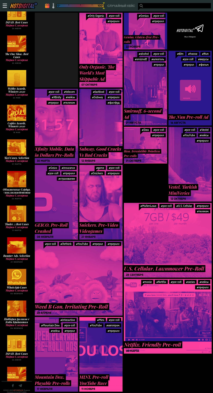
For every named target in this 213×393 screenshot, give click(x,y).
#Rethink (65, 244)
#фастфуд (114, 102)
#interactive (67, 320)
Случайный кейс (121, 6)
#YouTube (189, 135)
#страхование (66, 178)
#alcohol (144, 54)
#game (100, 168)
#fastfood (98, 92)
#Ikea (145, 130)
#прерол (159, 64)
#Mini (100, 320)
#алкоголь (157, 59)
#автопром (113, 325)
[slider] (103, 5)
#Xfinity (56, 97)
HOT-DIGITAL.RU (18, 390)
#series (190, 282)
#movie (147, 282)
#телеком (69, 102)
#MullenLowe (148, 206)
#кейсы (70, 97)
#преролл (114, 21)
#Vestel (204, 130)
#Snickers (97, 173)
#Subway (97, 97)
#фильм (204, 64)
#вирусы (203, 59)
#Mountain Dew (50, 325)
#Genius (144, 16)
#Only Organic (96, 16)
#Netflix (161, 282)
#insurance (68, 168)
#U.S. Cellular (184, 206)
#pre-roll (114, 16)
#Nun (205, 54)
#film (180, 54)
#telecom (69, 92)
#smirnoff (141, 59)
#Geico (53, 168)
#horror (192, 54)
